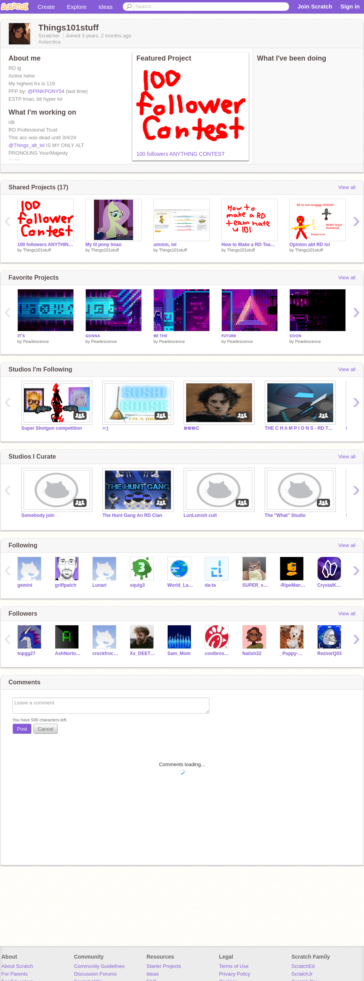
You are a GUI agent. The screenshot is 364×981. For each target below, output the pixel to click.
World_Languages (180, 585)
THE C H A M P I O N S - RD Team (299, 428)
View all (346, 187)
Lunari (99, 585)
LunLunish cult (200, 515)
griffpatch (65, 585)
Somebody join (37, 515)
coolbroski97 (218, 653)
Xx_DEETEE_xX (143, 653)
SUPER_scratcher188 (255, 585)
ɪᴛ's (21, 335)
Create (46, 6)
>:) (105, 428)
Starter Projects (163, 966)
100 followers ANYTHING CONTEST (180, 154)
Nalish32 (251, 653)
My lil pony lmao (103, 244)
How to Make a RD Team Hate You (249, 244)
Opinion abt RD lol (309, 244)
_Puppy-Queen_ (293, 653)
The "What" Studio (285, 515)
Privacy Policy (234, 974)
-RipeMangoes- (293, 585)
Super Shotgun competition (51, 428)
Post (22, 729)
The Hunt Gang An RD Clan (132, 515)
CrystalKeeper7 (330, 585)
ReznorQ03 (329, 653)
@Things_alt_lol (26, 145)
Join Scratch (315, 6)
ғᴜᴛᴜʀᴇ (228, 335)
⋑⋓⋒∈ (191, 428)
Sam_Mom (179, 653)
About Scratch (17, 966)
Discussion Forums (95, 974)
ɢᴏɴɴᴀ (92, 335)
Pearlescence (36, 341)
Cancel (45, 729)
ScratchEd (303, 966)
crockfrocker (105, 653)
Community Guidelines (99, 966)
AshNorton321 (68, 653)
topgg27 (26, 653)
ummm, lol (165, 244)
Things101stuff (37, 250)
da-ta (210, 585)
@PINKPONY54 (46, 91)
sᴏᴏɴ (295, 335)
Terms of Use (234, 966)
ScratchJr (302, 974)
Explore (77, 6)
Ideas (106, 6)
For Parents (15, 974)
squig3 (137, 585)
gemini (24, 585)
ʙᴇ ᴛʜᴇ (160, 335)
